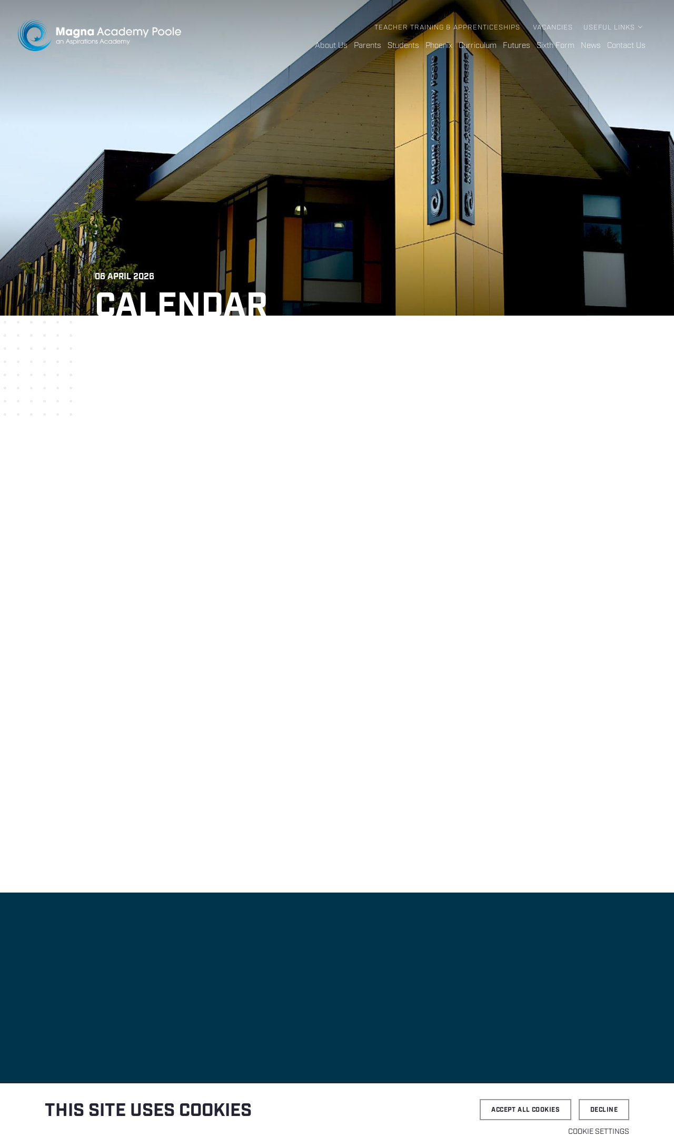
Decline (604, 1110)
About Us (331, 46)
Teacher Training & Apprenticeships (447, 27)
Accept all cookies (525, 1110)
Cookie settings (598, 1131)
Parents (367, 46)
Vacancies (553, 27)
